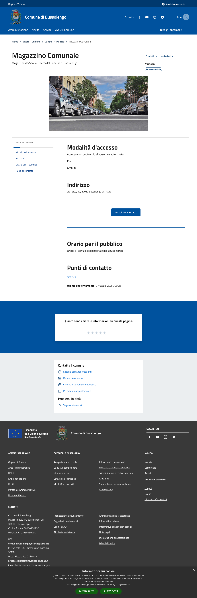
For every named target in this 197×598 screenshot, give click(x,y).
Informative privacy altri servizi (115, 527)
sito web (71, 277)
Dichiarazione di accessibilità (114, 538)
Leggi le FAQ (60, 527)
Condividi (152, 56)
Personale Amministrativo (21, 490)
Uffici (11, 473)
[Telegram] (158, 17)
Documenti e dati (17, 495)
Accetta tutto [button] (86, 591)
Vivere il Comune (32, 41)
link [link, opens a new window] (128, 584)
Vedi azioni (168, 56)
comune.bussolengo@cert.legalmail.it (28, 543)
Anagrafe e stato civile (65, 462)
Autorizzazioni (106, 489)
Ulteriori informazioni (156, 499)
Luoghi (48, 41)
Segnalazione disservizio (66, 521)
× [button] (193, 570)
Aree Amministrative (19, 467)
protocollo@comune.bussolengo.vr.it (28, 561)
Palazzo (60, 41)
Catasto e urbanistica (65, 479)
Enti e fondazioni (17, 479)
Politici (11, 484)
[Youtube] (142, 17)
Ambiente (104, 478)
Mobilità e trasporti (64, 484)
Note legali (104, 532)
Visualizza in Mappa (126, 212)
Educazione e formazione (112, 462)
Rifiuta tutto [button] (110, 591)
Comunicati (150, 467)
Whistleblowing (107, 543)
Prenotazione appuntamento (69, 515)
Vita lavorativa (61, 473)
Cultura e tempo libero (65, 467)
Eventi (148, 494)
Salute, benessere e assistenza (115, 484)
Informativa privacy (109, 521)
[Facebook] (135, 17)
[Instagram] (150, 17)
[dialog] (98, 582)
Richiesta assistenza (64, 532)
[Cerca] (185, 17)
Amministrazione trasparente (114, 515)
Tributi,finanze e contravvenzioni (116, 473)
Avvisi (148, 473)
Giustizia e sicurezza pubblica (114, 467)
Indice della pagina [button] (24, 142)
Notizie (148, 462)
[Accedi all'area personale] (173, 4)
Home (15, 41)
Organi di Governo (17, 462)
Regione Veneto (16, 4)
